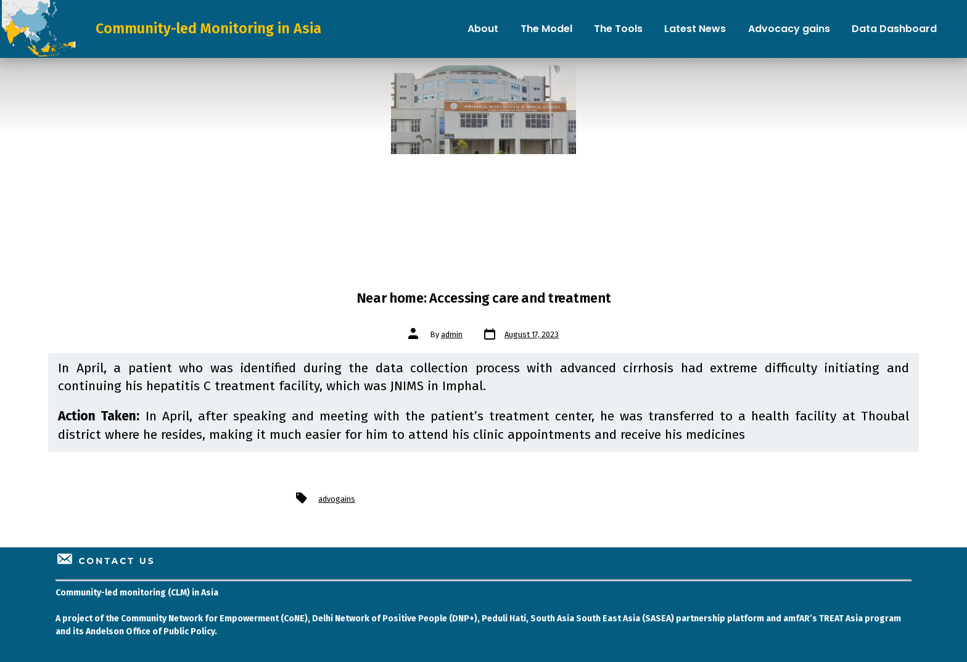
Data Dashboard (894, 29)
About (482, 29)
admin (452, 334)
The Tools (618, 29)
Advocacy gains (789, 29)
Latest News (695, 29)
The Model (546, 29)
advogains (336, 499)
